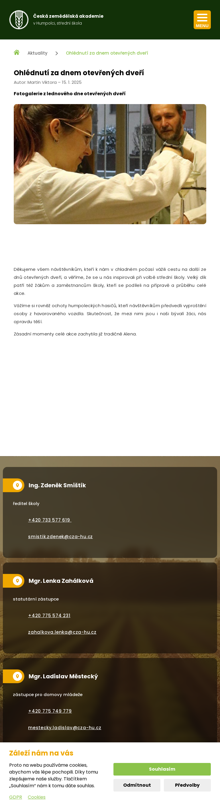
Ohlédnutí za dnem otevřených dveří (107, 53)
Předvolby (187, 785)
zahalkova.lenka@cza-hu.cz (62, 632)
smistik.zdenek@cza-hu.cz (60, 537)
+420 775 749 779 (50, 711)
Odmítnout (137, 785)
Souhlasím (162, 769)
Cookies (37, 797)
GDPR (15, 797)
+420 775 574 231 (49, 616)
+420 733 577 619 (50, 520)
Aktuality (38, 53)
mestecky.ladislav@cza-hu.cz (64, 728)
